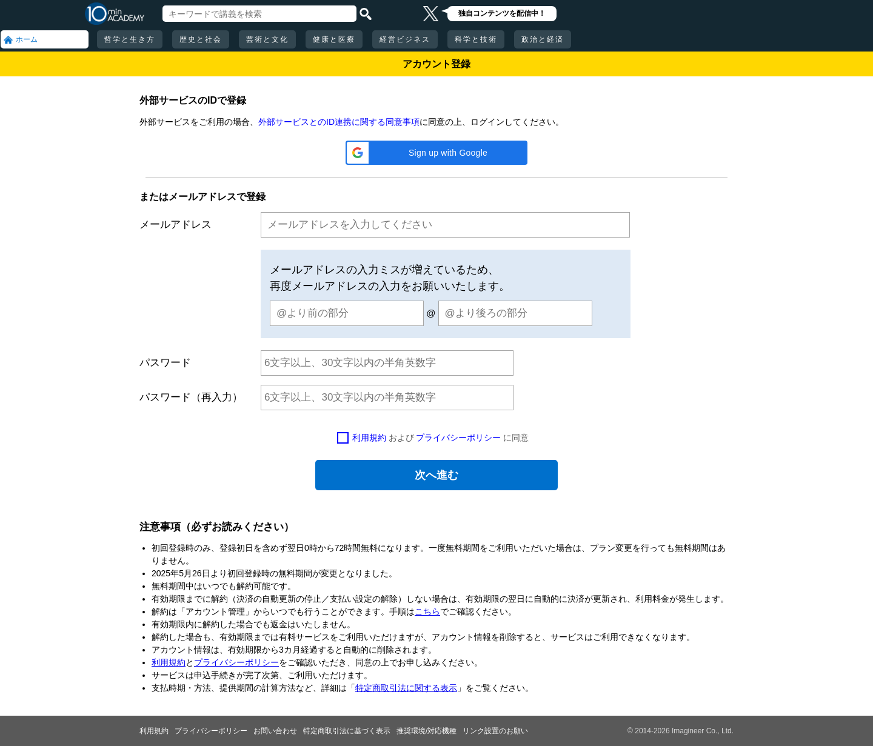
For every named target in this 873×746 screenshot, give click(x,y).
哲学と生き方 (129, 39)
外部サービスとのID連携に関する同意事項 (339, 122)
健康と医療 (334, 39)
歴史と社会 (200, 39)
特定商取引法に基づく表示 (346, 731)
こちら (427, 611)
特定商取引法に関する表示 (406, 688)
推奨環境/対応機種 (426, 731)
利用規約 (369, 437)
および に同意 (440, 437)
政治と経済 (542, 39)
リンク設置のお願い (495, 731)
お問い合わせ (275, 731)
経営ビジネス (405, 39)
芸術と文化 (267, 39)
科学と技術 (476, 39)
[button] (436, 153)
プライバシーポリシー (458, 437)
